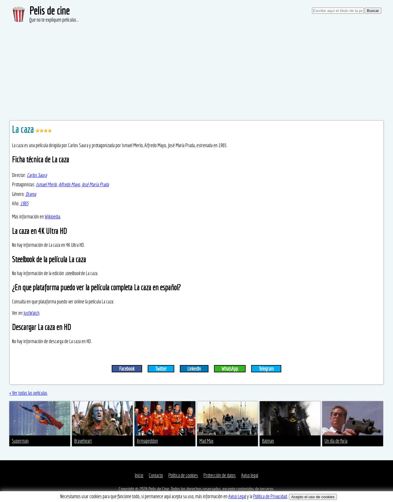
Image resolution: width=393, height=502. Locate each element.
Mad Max (206, 441)
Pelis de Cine (159, 489)
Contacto (156, 475)
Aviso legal (249, 475)
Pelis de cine (49, 11)
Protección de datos (220, 475)
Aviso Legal (237, 496)
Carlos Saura (37, 175)
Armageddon (147, 441)
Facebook (127, 369)
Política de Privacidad (270, 496)
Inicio (139, 475)
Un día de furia (336, 441)
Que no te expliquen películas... (54, 20)
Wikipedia (52, 216)
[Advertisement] (196, 67)
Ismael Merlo (46, 184)
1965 (24, 203)
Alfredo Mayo (69, 184)
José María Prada (95, 184)
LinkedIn (194, 369)
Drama (30, 194)
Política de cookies (183, 475)
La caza (23, 129)
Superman (20, 441)
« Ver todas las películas (28, 393)
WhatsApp (230, 369)
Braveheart (83, 441)
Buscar (373, 10)
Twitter (161, 369)
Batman (268, 441)
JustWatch (31, 313)
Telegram (266, 369)
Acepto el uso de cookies (313, 497)
